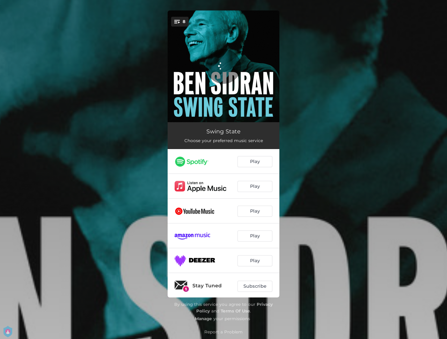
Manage (203, 318)
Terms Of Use (235, 311)
